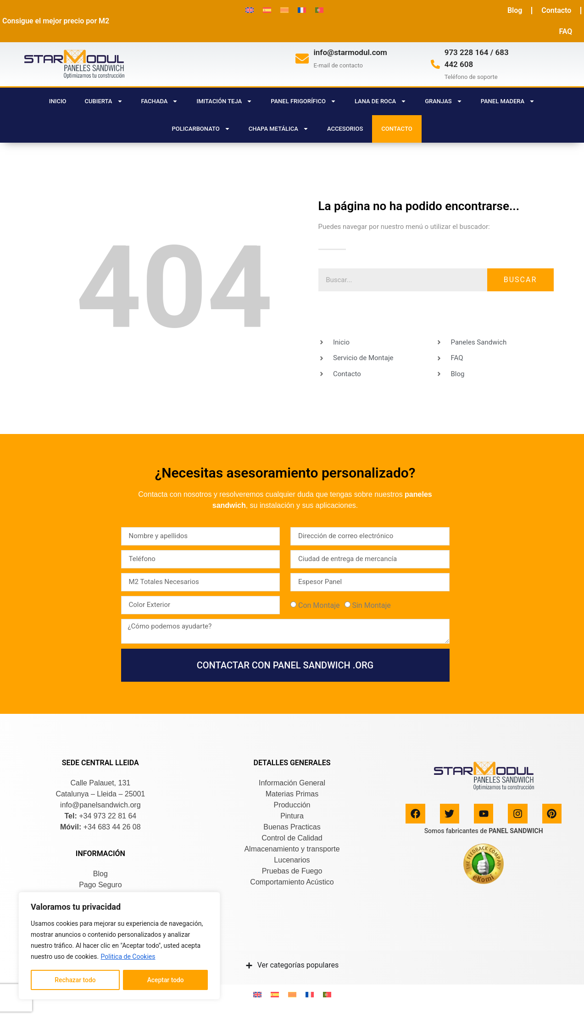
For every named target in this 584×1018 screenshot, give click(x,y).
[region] (119, 946)
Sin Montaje (371, 605)
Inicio (58, 101)
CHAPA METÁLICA (279, 128)
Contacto (556, 10)
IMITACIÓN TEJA (224, 101)
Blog (514, 10)
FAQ (565, 31)
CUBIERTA (104, 101)
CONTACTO (396, 128)
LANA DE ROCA (380, 101)
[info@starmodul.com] (302, 58)
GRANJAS (443, 101)
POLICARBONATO (201, 128)
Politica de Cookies (128, 957)
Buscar (520, 279)
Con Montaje (319, 605)
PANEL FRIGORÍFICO (303, 101)
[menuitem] (249, 10)
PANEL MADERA (508, 101)
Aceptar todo (165, 980)
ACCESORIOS (345, 128)
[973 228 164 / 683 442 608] (435, 64)
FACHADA (159, 101)
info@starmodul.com (350, 52)
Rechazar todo (75, 980)
